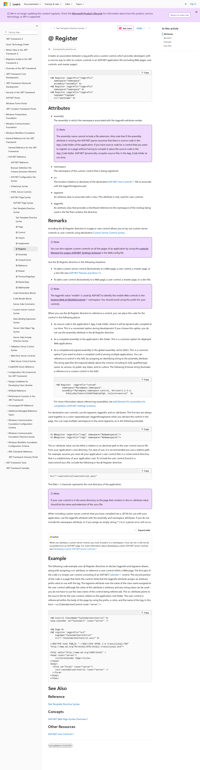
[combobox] (21, 32)
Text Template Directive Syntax (70, 28)
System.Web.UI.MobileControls (68, 299)
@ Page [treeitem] (19, 226)
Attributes (168, 34)
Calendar (114, 574)
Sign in (193, 3)
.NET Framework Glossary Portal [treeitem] (23, 457)
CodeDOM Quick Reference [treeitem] (21, 366)
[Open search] (186, 4)
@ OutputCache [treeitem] (23, 259)
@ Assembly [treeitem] (21, 254)
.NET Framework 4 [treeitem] (14, 38)
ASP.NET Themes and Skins (83, 272)
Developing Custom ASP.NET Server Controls (74, 548)
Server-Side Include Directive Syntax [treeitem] (22, 339)
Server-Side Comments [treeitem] (24, 304)
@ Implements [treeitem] (22, 243)
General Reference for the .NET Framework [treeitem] (22, 149)
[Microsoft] (6, 4)
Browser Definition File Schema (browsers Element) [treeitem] (23, 169)
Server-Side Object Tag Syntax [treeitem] (23, 330)
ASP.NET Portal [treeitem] (13, 97)
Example (167, 41)
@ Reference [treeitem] (21, 265)
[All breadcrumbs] (50, 28)
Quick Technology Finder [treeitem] (17, 44)
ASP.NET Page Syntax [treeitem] (23, 202)
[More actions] (149, 28)
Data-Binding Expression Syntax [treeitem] (24, 320)
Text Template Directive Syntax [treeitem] (26, 219)
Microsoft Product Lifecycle (87, 13)
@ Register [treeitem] (21, 248)
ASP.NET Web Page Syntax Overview (67, 719)
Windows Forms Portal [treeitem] (16, 103)
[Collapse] (37, 26)
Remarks (167, 37)
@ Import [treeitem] (20, 237)
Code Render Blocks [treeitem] (22, 298)
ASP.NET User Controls (120, 181)
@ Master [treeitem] (20, 270)
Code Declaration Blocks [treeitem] (24, 292)
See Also (167, 45)
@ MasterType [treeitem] (22, 281)
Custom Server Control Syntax (109, 232)
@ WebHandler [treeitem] (23, 287)
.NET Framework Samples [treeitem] (17, 468)
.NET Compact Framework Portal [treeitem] (21, 108)
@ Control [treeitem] (20, 232)
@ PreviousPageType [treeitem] (25, 276)
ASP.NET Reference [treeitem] (19, 162)
